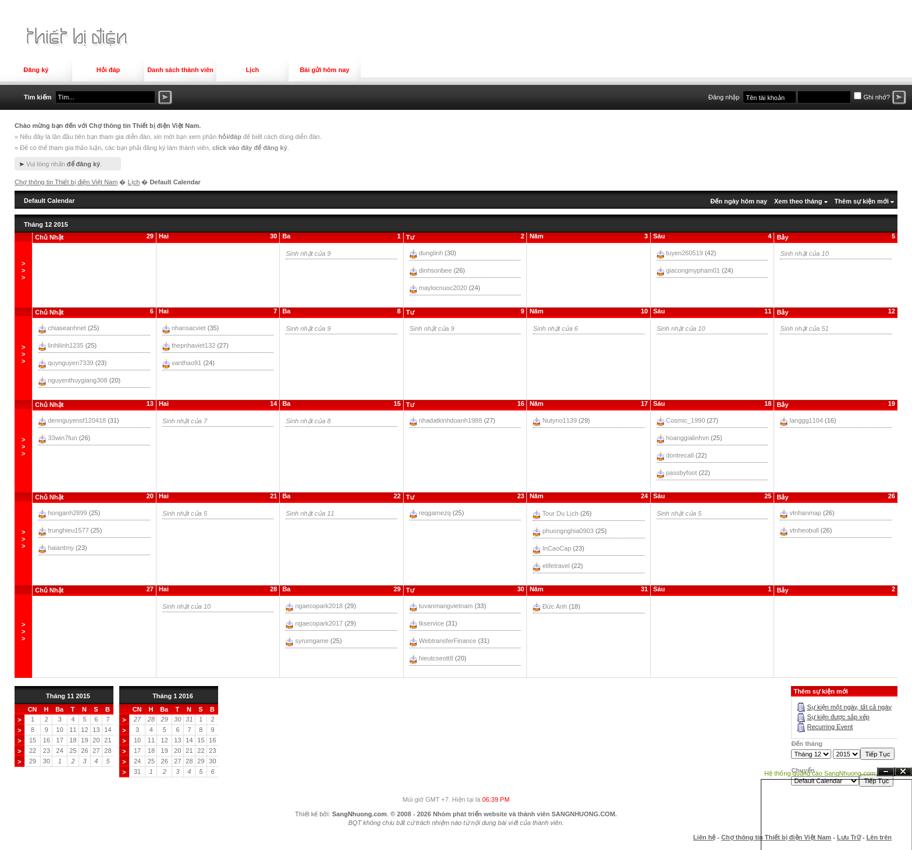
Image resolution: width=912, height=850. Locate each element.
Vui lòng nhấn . (64, 163)
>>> (23, 270)
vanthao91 (186, 362)
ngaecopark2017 (319, 623)
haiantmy (61, 547)
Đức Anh (554, 606)
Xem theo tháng (798, 201)
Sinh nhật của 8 (308, 420)
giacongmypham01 (693, 270)
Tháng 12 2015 (46, 224)
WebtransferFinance (447, 640)
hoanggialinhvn (687, 437)
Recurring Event (830, 726)
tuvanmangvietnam (446, 605)
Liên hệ (704, 837)
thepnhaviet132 (193, 345)
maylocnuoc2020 (443, 287)
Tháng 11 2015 (68, 695)
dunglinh (431, 252)
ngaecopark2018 (319, 605)
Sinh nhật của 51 (804, 328)
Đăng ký (36, 69)
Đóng (903, 771)
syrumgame (311, 640)
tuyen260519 (684, 252)
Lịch (252, 69)
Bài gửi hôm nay (324, 69)
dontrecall (680, 455)
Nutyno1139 (559, 420)
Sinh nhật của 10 (804, 253)
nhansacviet (189, 327)
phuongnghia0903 (567, 530)
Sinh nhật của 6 (555, 328)
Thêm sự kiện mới (862, 201)
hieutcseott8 (436, 658)
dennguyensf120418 (77, 420)
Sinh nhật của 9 (308, 253)
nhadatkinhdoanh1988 (450, 420)
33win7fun (62, 437)
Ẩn (886, 771)
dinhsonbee (435, 270)
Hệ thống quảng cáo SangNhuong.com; (820, 773)
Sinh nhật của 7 (184, 420)
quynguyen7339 (70, 362)
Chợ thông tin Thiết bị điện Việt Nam (66, 181)
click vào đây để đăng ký (249, 147)
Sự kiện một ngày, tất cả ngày (849, 706)
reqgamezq (435, 512)
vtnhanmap (805, 512)
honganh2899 (67, 512)
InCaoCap (556, 548)
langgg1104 (807, 420)
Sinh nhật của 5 (184, 513)
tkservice (431, 623)
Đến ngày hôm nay (738, 201)
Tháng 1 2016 (172, 695)
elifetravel (555, 565)
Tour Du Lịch (560, 513)
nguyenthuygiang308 (77, 380)
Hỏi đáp (108, 69)
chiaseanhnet (67, 327)
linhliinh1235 (65, 345)
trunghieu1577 (68, 530)
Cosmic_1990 (685, 420)
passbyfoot (681, 472)
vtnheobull (804, 530)
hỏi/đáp (229, 136)
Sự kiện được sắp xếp (838, 716)
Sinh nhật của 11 (310, 513)
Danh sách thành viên (180, 69)
